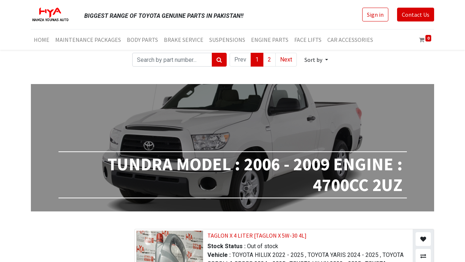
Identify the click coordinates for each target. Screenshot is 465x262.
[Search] (219, 60)
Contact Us (415, 14)
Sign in (375, 14)
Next (286, 59)
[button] (316, 60)
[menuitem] (41, 39)
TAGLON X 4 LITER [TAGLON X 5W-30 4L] (257, 235)
